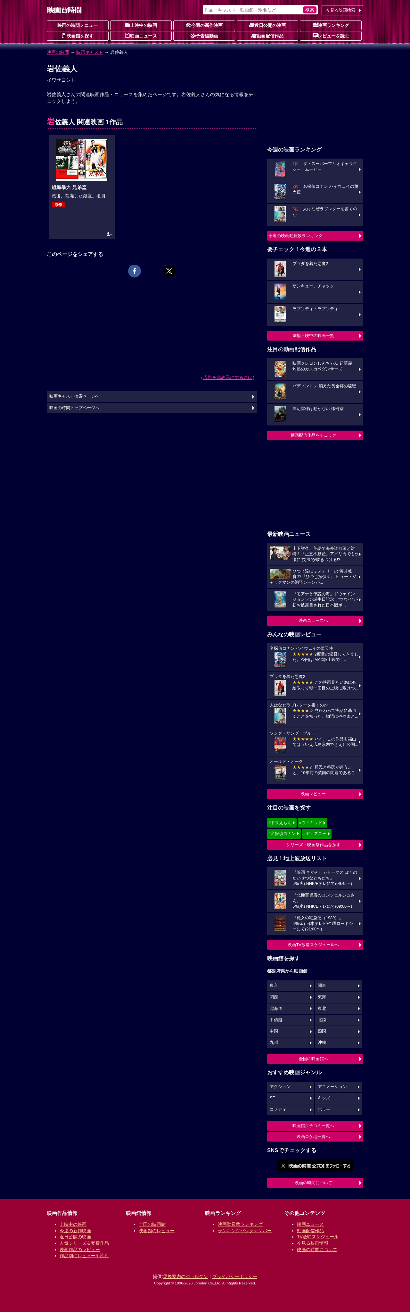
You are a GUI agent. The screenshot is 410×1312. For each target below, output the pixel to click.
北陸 (322, 1020)
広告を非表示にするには (227, 377)
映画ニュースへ (313, 620)
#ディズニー (314, 833)
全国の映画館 (152, 1224)
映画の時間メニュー (77, 25)
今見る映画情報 (312, 1243)
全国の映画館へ (313, 1058)
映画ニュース (141, 35)
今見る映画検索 (340, 10)
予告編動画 (204, 35)
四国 (322, 1031)
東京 (274, 985)
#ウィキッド (310, 822)
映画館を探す (78, 35)
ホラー (324, 1109)
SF (272, 1098)
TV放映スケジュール (318, 1236)
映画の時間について (313, 1182)
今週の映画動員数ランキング (295, 235)
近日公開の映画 (267, 25)
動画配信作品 (267, 35)
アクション (280, 1087)
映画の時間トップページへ (74, 408)
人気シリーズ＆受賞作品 (84, 1243)
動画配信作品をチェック (313, 435)
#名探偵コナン (282, 833)
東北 (322, 1008)
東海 (322, 997)
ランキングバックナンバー (245, 1230)
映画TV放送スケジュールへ (313, 944)
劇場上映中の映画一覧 (313, 335)
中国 (274, 1031)
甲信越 (276, 1020)
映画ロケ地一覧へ (313, 1136)
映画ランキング (331, 25)
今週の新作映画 (204, 25)
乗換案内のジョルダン (185, 1276)
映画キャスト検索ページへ (74, 396)
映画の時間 (58, 52)
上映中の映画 (141, 25)
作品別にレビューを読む (84, 1255)
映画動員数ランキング (240, 1224)
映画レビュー (313, 793)
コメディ (278, 1109)
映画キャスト (89, 52)
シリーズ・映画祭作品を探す (313, 844)
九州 (274, 1042)
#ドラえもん (279, 822)
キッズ (324, 1098)
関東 (322, 985)
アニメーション (332, 1087)
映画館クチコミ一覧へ (313, 1125)
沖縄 (322, 1042)
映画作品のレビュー (80, 1249)
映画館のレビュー (157, 1230)
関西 (274, 997)
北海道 (276, 1008)
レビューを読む (331, 35)
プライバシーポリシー (234, 1276)
